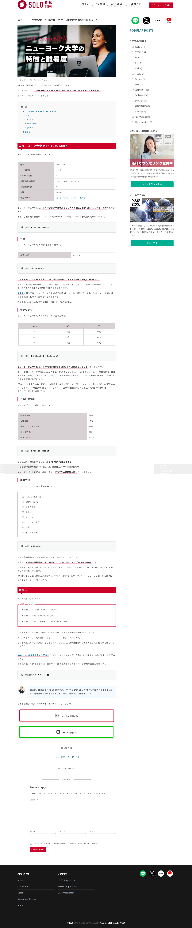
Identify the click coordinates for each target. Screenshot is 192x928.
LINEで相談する (69, 732)
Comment (34, 800)
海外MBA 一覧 (39, 675)
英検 (137, 68)
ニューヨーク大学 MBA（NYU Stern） (41, 111)
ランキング (30, 119)
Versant (138, 79)
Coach (20, 892)
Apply (20, 905)
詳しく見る (152, 243)
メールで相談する (69, 716)
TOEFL (138, 52)
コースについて (101, 4)
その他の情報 (31, 123)
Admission (36, 546)
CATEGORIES (138, 41)
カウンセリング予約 (152, 184)
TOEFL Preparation (67, 886)
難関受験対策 (141, 106)
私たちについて (86, 4)
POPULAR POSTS (142, 30)
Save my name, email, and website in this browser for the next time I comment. (65, 843)
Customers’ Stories (26, 898)
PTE (137, 63)
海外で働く (140, 89)
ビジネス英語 (141, 116)
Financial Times (38, 227)
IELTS (137, 46)
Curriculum (22, 886)
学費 (27, 115)
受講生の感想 (135, 4)
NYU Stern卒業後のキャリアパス (33, 655)
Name (32, 831)
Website (93, 831)
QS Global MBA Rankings (43, 356)
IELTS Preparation (66, 880)
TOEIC (138, 73)
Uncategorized (142, 122)
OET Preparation (66, 892)
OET (137, 57)
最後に (27, 132)
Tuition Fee (36, 268)
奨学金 (20, 293)
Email (62, 831)
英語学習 (139, 111)
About (20, 880)
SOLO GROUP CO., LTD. (86, 923)
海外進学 (139, 95)
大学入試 (139, 100)
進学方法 (30, 127)
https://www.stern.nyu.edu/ (69, 197)
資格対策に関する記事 (117, 4)
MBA (137, 84)
